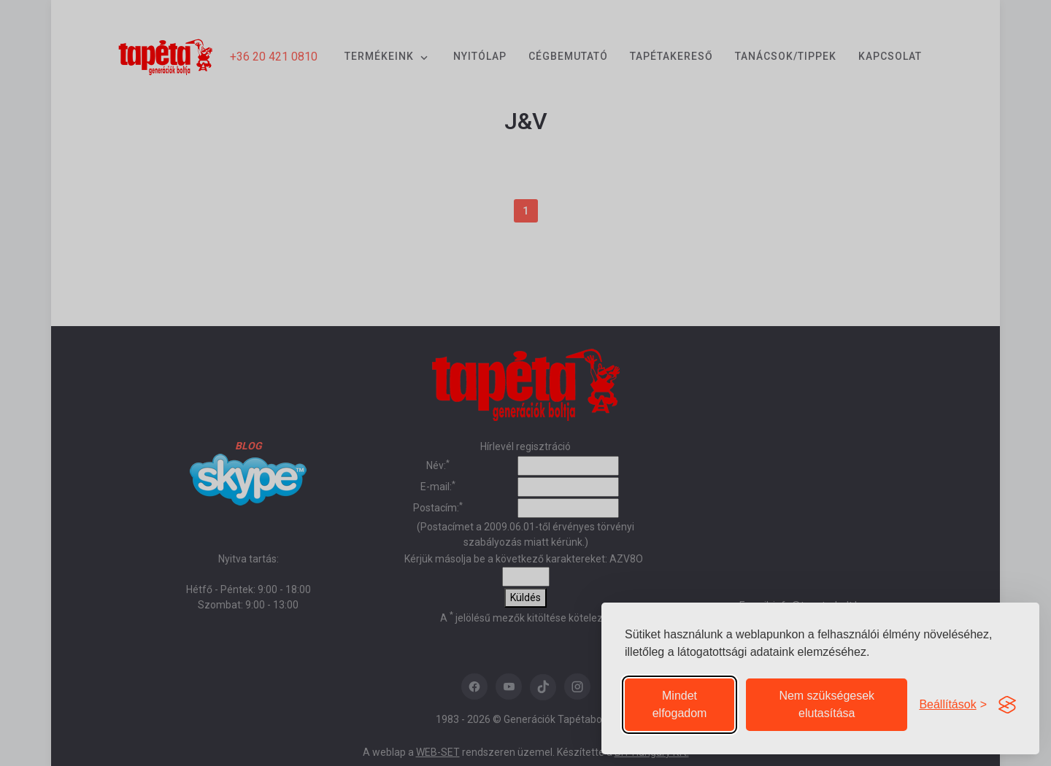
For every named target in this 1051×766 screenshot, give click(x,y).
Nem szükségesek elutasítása (826, 704)
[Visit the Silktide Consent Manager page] (1007, 704)
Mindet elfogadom (679, 704)
